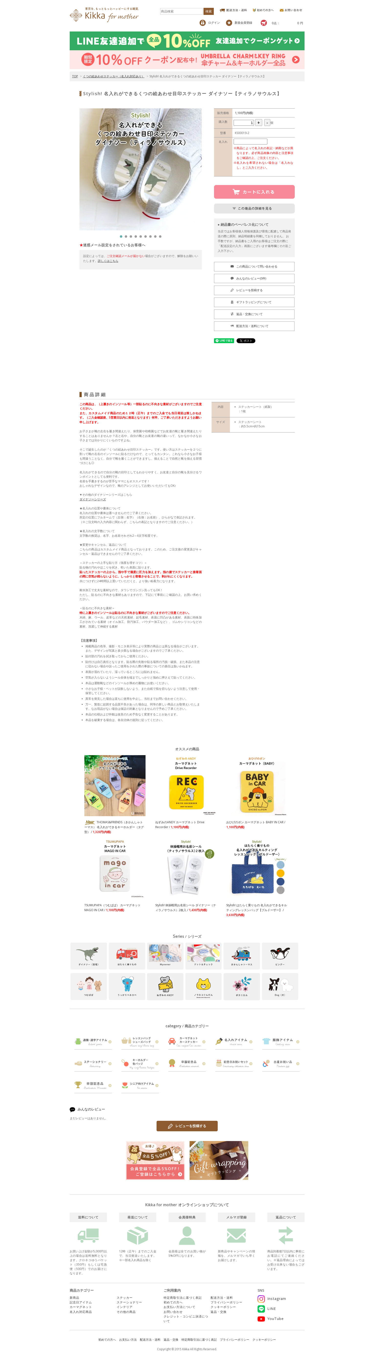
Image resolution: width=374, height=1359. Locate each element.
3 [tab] (132, 237)
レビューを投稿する (187, 1126)
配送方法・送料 (222, 1298)
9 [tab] (161, 237)
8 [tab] (156, 237)
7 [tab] (151, 237)
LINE (267, 1308)
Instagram (272, 1298)
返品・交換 (219, 1312)
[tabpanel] (140, 169)
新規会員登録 (239, 23)
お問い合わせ (173, 1312)
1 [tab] (122, 237)
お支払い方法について (179, 1307)
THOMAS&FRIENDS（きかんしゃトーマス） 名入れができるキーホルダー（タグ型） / (114, 827)
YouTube (271, 1318)
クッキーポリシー (223, 1307)
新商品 (74, 1298)
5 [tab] (141, 237)
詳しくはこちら (108, 261)
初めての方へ (173, 1302)
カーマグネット (81, 1307)
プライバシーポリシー (226, 1302)
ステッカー (125, 1298)
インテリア (125, 1307)
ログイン (210, 23)
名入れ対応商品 (81, 1312)
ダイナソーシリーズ (92, 499)
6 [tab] (146, 237)
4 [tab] (137, 237)
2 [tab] (127, 237)
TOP (75, 76)
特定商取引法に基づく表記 (183, 1298)
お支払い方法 (128, 1340)
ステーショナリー (129, 1302)
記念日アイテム (81, 1302)
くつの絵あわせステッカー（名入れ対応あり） (114, 76)
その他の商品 (126, 1312)
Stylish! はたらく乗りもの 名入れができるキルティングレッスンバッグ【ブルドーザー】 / (256, 910)
